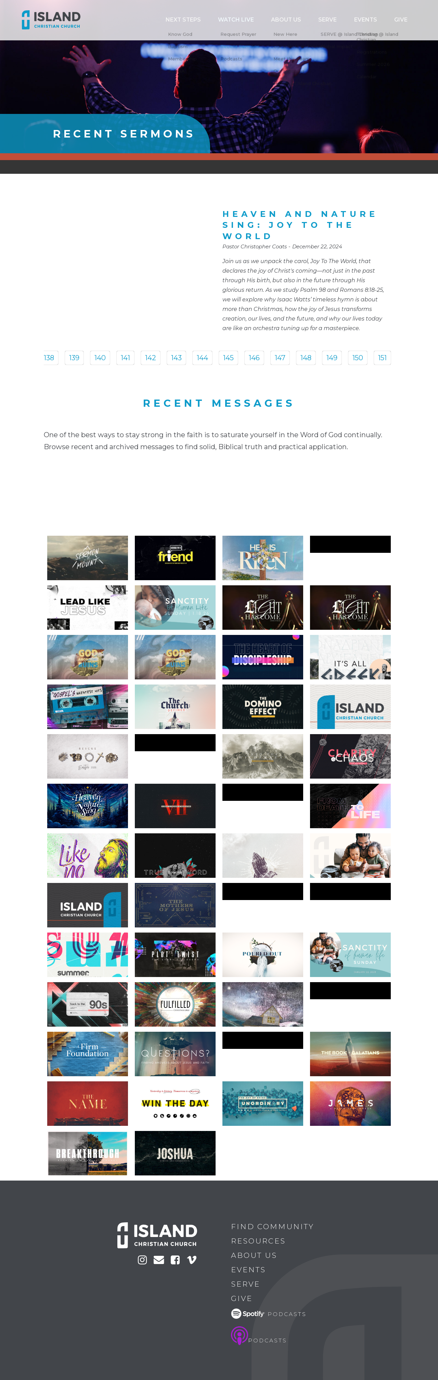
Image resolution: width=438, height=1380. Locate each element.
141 (125, 358)
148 (305, 358)
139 (74, 358)
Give (406, 20)
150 (357, 358)
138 (49, 358)
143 (176, 358)
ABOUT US (328, 20)
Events (383, 20)
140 (100, 358)
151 (382, 358)
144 (202, 358)
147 (280, 358)
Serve (357, 20)
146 (254, 358)
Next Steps (250, 20)
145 (228, 358)
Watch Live (290, 20)
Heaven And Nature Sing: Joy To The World (300, 225)
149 (331, 358)
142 (150, 358)
